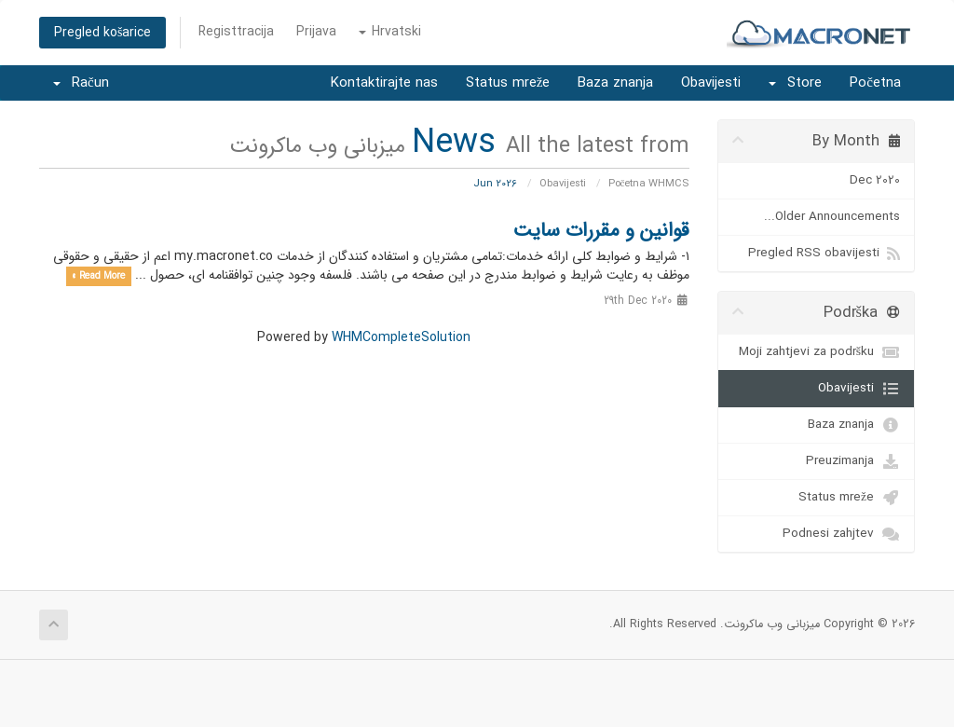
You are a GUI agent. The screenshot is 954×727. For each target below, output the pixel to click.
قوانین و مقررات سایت (601, 230)
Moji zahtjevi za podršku (819, 352)
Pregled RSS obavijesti (824, 253)
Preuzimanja (853, 461)
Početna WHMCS (648, 183)
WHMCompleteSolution (401, 337)
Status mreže (508, 83)
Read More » (98, 275)
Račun (81, 83)
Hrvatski (390, 31)
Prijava (316, 31)
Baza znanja (615, 83)
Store (795, 83)
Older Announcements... (832, 216)
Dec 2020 (875, 180)
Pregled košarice (102, 32)
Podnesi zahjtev (841, 534)
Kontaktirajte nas (384, 83)
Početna (875, 83)
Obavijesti (711, 83)
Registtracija (236, 31)
